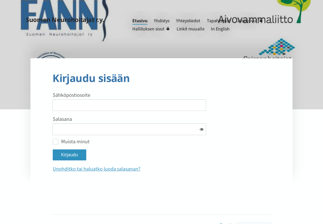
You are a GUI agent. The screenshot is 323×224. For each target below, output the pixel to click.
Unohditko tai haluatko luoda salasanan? (152, 151)
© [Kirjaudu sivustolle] (53, 209)
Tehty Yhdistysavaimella (254, 209)
